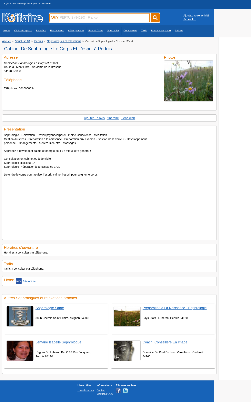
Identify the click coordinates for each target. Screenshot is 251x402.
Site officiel (26, 281)
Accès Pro (189, 19)
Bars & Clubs (95, 30)
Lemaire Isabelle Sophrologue (58, 342)
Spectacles (113, 30)
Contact (101, 390)
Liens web (128, 118)
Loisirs (6, 30)
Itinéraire (113, 118)
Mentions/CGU (105, 393)
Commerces (130, 30)
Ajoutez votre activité (196, 15)
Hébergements (76, 30)
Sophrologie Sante (49, 308)
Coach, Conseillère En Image (165, 342)
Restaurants (57, 30)
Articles (179, 30)
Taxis (144, 30)
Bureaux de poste (161, 30)
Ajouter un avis (94, 118)
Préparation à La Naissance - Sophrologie (175, 308)
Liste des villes (85, 390)
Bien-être (41, 30)
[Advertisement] (109, 206)
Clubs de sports (23, 30)
